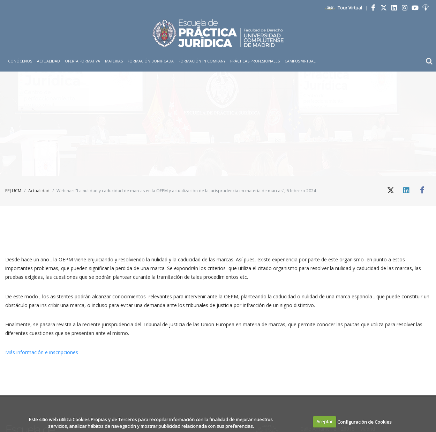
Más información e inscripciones (42, 352)
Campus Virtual (300, 61)
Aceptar (324, 421)
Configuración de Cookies (364, 421)
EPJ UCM (13, 191)
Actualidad (39, 191)
